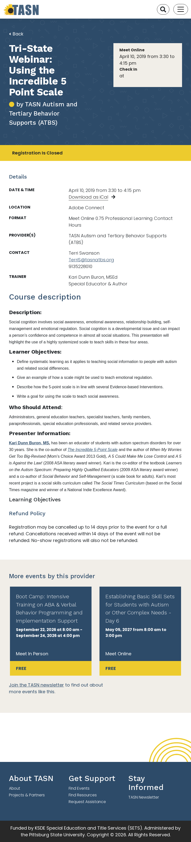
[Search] (163, 9)
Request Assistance (87, 802)
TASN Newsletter (143, 797)
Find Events (79, 788)
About (14, 788)
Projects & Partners (27, 795)
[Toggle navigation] (180, 9)
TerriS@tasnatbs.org (91, 260)
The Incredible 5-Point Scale (93, 450)
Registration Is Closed (37, 153)
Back (16, 34)
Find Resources (83, 795)
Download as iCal (88, 197)
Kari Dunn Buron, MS (29, 443)
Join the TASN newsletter (36, 685)
